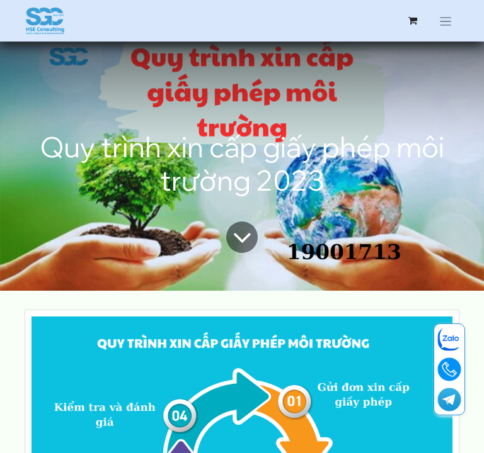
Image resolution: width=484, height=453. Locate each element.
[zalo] (449, 339)
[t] (449, 399)
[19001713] (449, 369)
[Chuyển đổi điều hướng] (446, 20)
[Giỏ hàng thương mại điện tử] (412, 20)
